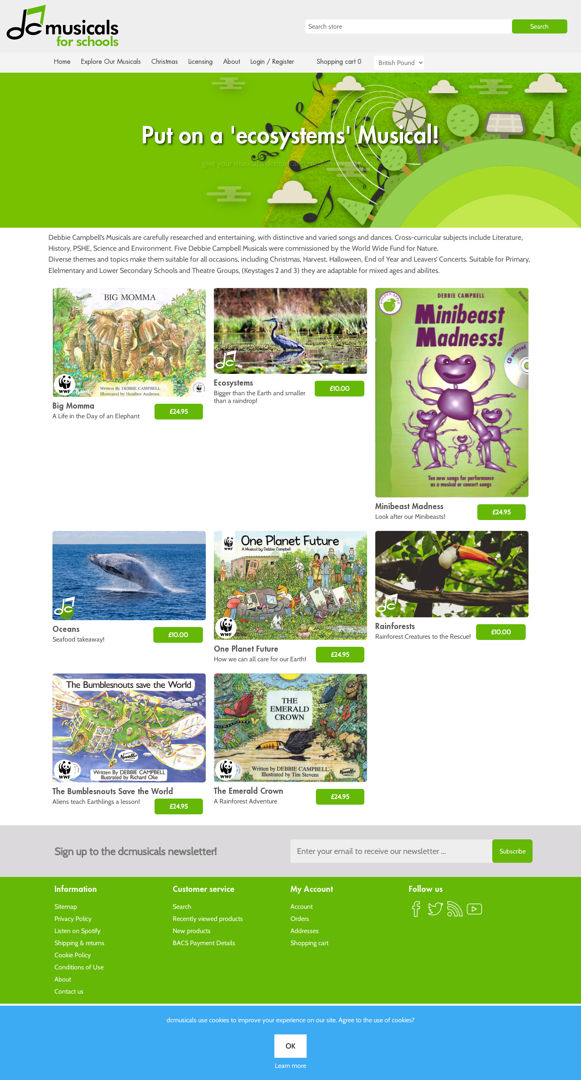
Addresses (304, 930)
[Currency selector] (408, 63)
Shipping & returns (79, 942)
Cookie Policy (72, 954)
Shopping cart (309, 942)
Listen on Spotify (77, 930)
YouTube (474, 912)
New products (192, 930)
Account (301, 906)
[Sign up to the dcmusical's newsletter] (411, 851)
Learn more (290, 285)
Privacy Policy (73, 918)
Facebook (416, 912)
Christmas (167, 61)
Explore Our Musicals (112, 61)
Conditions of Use (79, 967)
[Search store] (408, 26)
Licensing (206, 61)
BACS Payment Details (204, 942)
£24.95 (178, 411)
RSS (455, 912)
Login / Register (280, 61)
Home (62, 61)
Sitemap (65, 906)
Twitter (435, 912)
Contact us (69, 991)
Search (182, 906)
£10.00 (339, 388)
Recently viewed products (208, 918)
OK (290, 265)
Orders (299, 918)
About (238, 61)
